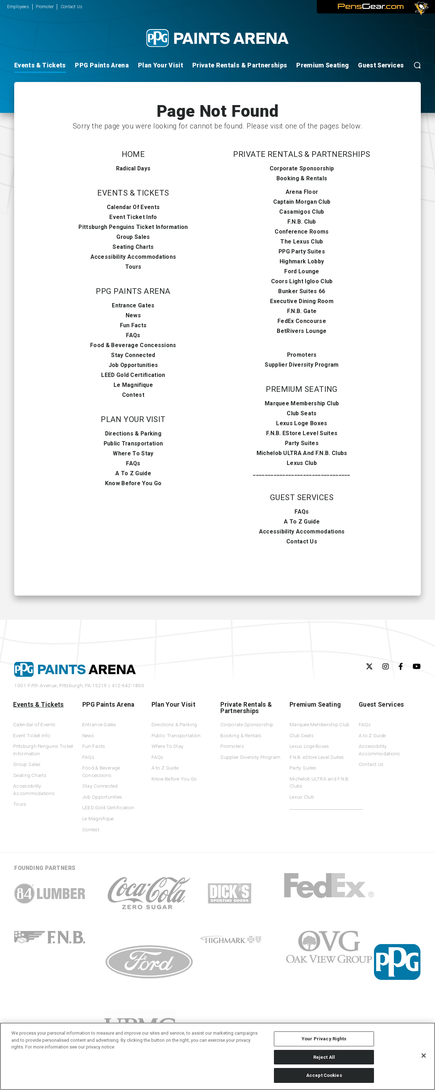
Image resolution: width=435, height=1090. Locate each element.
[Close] (423, 1055)
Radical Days (133, 168)
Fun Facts (133, 325)
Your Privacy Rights (324, 1038)
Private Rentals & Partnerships (239, 65)
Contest (133, 394)
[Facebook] (400, 666)
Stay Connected (133, 355)
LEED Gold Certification (133, 375)
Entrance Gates (133, 305)
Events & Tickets (40, 65)
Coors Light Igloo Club (302, 281)
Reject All (324, 1057)
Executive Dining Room (302, 301)
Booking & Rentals (301, 178)
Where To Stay (133, 453)
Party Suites (302, 443)
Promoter (45, 6)
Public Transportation (133, 443)
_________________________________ (302, 473)
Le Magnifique (133, 385)
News (133, 315)
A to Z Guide (133, 473)
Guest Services (381, 65)
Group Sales (133, 237)
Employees (18, 6)
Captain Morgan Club (302, 201)
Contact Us (71, 6)
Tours (133, 266)
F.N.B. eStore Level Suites (301, 433)
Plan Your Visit (160, 65)
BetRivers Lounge (301, 331)
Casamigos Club (301, 211)
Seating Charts (133, 246)
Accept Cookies (324, 1075)
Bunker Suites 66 (301, 291)
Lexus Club (302, 463)
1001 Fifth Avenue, (60, 685)
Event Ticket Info (133, 217)
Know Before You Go (133, 483)
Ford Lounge (301, 271)
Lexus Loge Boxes (301, 423)
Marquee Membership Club (302, 403)
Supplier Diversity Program (301, 364)
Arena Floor (302, 191)
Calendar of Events (133, 207)
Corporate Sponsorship (302, 168)
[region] (217, 1056)
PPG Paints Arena (102, 65)
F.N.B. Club (301, 221)
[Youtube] (417, 666)
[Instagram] (385, 666)
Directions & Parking (133, 433)
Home (133, 154)
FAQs (133, 335)
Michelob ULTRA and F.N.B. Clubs (302, 453)
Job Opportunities (133, 365)
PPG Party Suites (302, 251)
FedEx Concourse (301, 321)
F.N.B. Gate (302, 311)
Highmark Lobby (302, 261)
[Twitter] (369, 666)
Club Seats (301, 413)
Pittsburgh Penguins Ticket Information (133, 227)
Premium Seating (322, 65)
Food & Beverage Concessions (133, 345)
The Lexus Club (301, 241)
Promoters (302, 354)
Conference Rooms (302, 231)
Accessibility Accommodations (133, 256)
